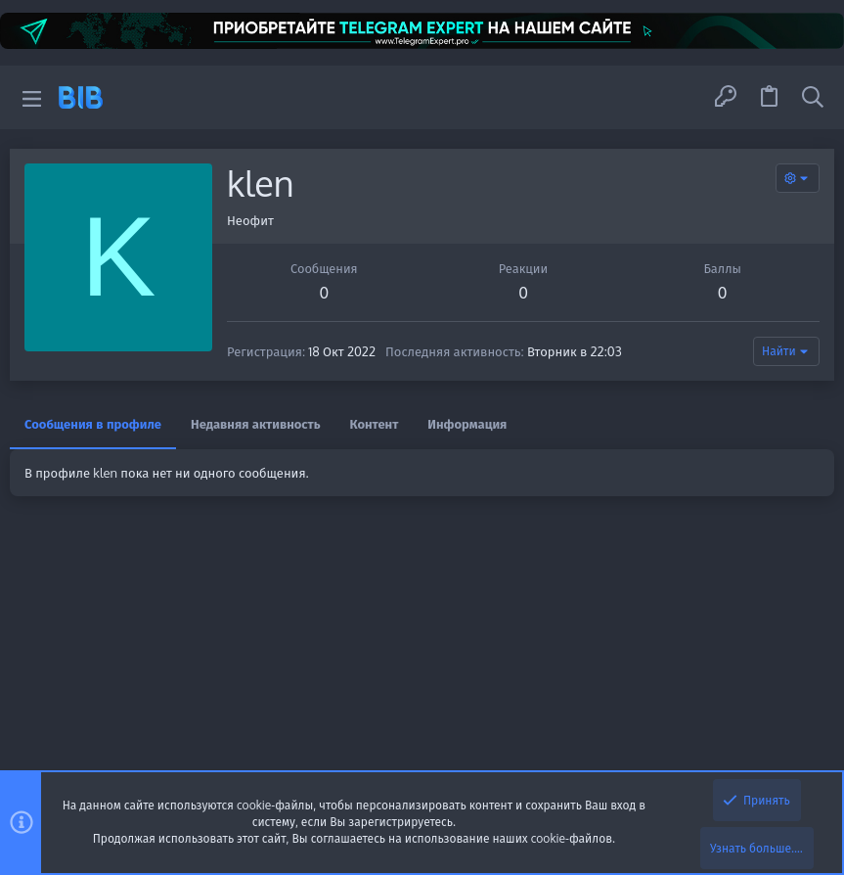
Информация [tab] (467, 424)
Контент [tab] (374, 424)
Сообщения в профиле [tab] (92, 424)
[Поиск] (812, 97)
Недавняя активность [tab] (256, 424)
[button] (32, 97)
